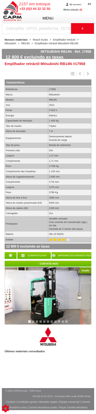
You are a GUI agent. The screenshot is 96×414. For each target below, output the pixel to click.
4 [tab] (41, 323)
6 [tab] (48, 323)
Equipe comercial (69, 401)
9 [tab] (59, 323)
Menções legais (48, 401)
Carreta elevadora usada (42, 407)
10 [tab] (64, 323)
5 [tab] (45, 323)
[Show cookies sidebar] (5, 408)
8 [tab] (56, 323)
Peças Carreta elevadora (73, 407)
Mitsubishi (48, 336)
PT (89, 4)
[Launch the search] (82, 28)
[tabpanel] (48, 296)
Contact (10, 401)
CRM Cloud (35, 391)
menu (48, 18)
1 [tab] (30, 323)
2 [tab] (34, 323)
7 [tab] (52, 323)
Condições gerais (27, 401)
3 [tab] (37, 323)
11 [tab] (67, 323)
